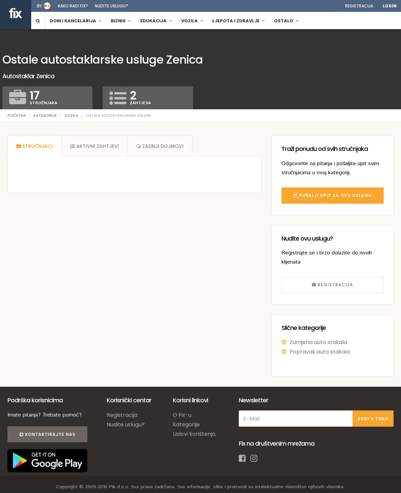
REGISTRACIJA (332, 285)
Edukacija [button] (156, 21)
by (39, 6)
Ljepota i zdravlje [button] (238, 21)
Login (390, 6)
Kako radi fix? (73, 6)
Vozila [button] (192, 21)
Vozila (71, 115)
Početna (16, 115)
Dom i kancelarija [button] (75, 21)
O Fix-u (182, 415)
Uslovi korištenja (194, 434)
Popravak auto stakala (320, 352)
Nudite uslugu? (111, 6)
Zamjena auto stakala (318, 342)
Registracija (359, 6)
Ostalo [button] (286, 21)
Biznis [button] (121, 21)
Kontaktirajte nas (47, 434)
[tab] (34, 146)
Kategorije (45, 115)
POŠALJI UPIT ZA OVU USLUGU (332, 195)
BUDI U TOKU (373, 419)
